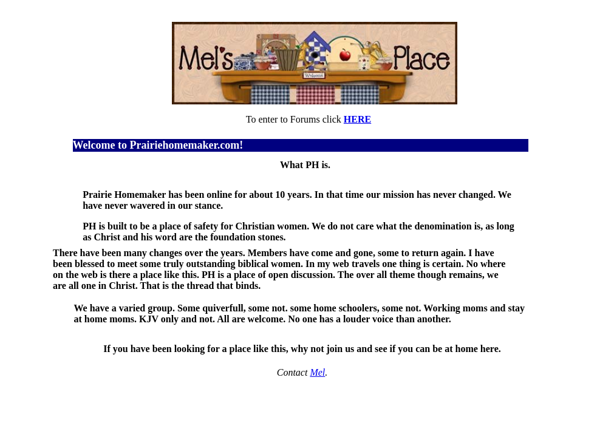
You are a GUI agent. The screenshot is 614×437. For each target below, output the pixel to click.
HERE (357, 119)
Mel (317, 372)
